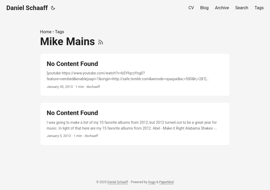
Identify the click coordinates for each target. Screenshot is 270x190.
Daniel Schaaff (27, 8)
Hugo (152, 182)
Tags (59, 31)
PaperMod (166, 182)
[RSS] (101, 41)
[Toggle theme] (53, 8)
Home (45, 31)
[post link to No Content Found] (135, 75)
